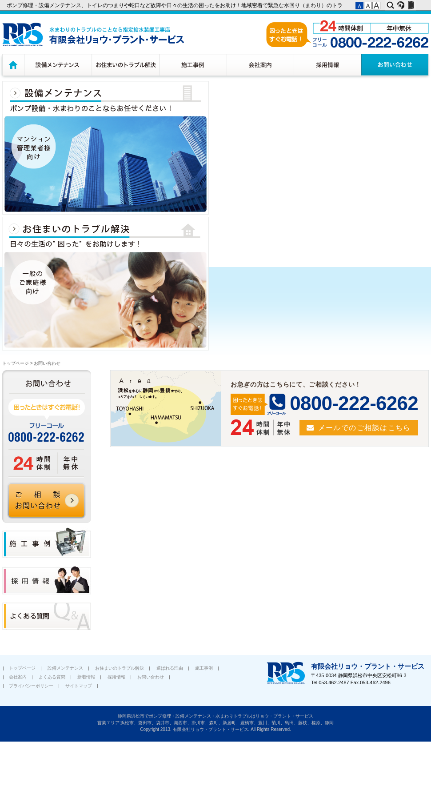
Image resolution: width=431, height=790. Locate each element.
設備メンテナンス (58, 65)
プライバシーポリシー (31, 685)
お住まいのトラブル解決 (125, 65)
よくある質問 (52, 676)
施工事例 (193, 65)
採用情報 (327, 65)
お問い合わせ (396, 65)
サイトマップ (78, 685)
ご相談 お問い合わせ (46, 500)
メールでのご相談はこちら (364, 427)
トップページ (12, 65)
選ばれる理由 (169, 668)
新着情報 (86, 676)
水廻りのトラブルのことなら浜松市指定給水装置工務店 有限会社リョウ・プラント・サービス (93, 34)
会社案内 (260, 65)
